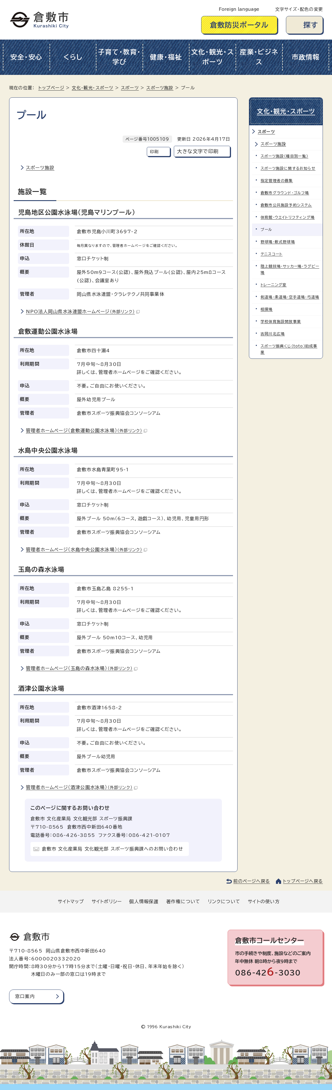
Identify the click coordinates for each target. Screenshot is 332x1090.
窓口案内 (25, 996)
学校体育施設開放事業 (281, 321)
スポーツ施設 (159, 88)
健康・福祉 (166, 57)
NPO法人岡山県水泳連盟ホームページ (83, 311)
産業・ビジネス (259, 57)
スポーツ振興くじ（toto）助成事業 (289, 349)
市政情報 (306, 57)
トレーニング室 (273, 285)
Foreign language (239, 9)
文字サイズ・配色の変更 (299, 9)
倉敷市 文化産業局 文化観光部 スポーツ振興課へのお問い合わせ (112, 849)
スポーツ (130, 88)
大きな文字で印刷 (197, 151)
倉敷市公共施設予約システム (286, 205)
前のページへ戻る (251, 881)
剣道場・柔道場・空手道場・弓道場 (290, 297)
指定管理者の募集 (277, 181)
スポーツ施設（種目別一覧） (284, 156)
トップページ (51, 88)
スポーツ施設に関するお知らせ (288, 168)
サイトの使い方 (264, 901)
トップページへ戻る (303, 881)
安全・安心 (26, 57)
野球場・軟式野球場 (278, 242)
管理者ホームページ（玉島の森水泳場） (81, 668)
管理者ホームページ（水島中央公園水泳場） (86, 549)
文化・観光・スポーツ (212, 57)
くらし (73, 57)
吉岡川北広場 (273, 334)
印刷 (154, 151)
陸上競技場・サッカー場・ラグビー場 (290, 269)
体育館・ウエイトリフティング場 (288, 217)
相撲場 (267, 309)
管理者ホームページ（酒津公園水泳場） (81, 787)
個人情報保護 (143, 901)
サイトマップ (71, 901)
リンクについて (224, 901)
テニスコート (271, 254)
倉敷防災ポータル (239, 24)
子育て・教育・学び (119, 57)
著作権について (183, 901)
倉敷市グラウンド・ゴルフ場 (285, 193)
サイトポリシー (107, 901)
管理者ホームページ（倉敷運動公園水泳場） (86, 430)
